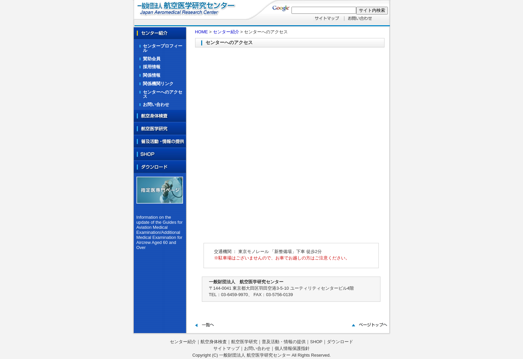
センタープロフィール (162, 48)
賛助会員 (151, 58)
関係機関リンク (158, 83)
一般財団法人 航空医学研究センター (254, 355)
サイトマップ (226, 348)
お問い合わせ (156, 104)
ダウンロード (340, 341)
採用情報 (151, 66)
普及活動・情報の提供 (284, 341)
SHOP (316, 341)
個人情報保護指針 (292, 348)
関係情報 (151, 75)
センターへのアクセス (162, 94)
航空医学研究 (244, 341)
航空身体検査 (214, 341)
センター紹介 (226, 31)
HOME (201, 31)
